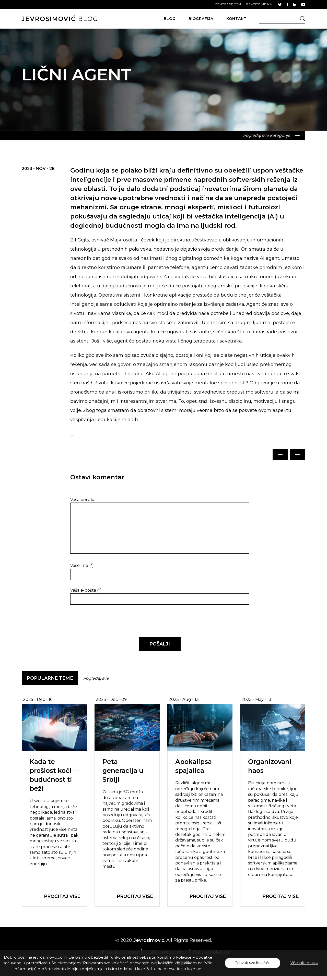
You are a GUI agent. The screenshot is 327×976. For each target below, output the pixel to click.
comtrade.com (228, 4)
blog (60, 18)
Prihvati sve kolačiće (253, 962)
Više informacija (304, 962)
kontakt (236, 18)
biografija (201, 18)
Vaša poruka (83, 499)
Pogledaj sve (96, 678)
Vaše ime (82, 565)
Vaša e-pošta (86, 590)
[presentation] (105, 621)
